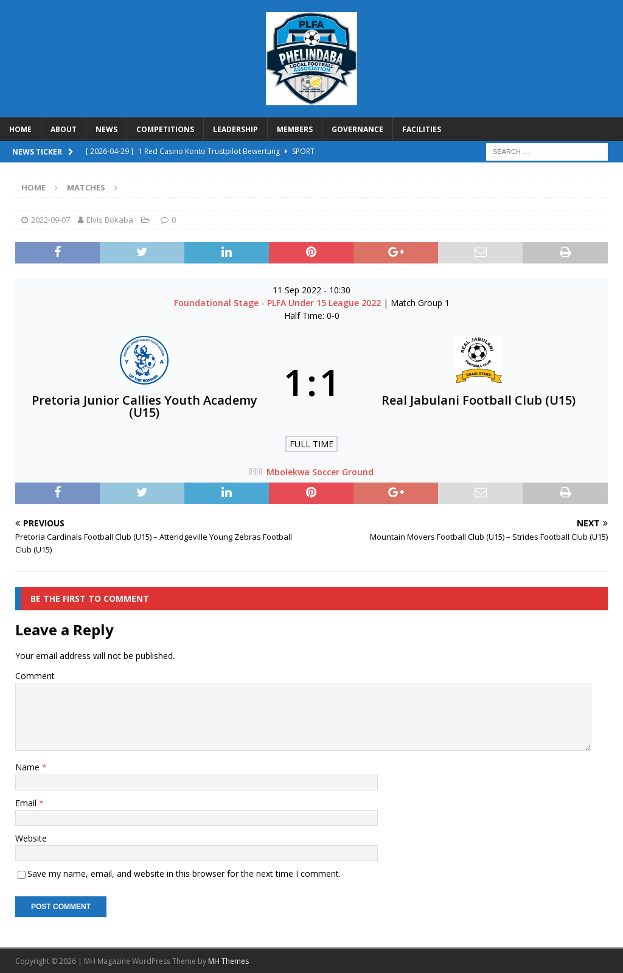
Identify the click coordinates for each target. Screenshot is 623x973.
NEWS (106, 129)
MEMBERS (295, 129)
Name (28, 767)
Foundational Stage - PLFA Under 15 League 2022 (278, 303)
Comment (35, 676)
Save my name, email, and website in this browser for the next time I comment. (184, 873)
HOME (20, 129)
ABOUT (63, 129)
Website (31, 838)
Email (27, 803)
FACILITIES (421, 129)
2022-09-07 (50, 219)
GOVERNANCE (357, 129)
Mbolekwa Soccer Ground (320, 472)
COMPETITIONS (165, 129)
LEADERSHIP (235, 129)
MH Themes (228, 961)
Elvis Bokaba (109, 219)
